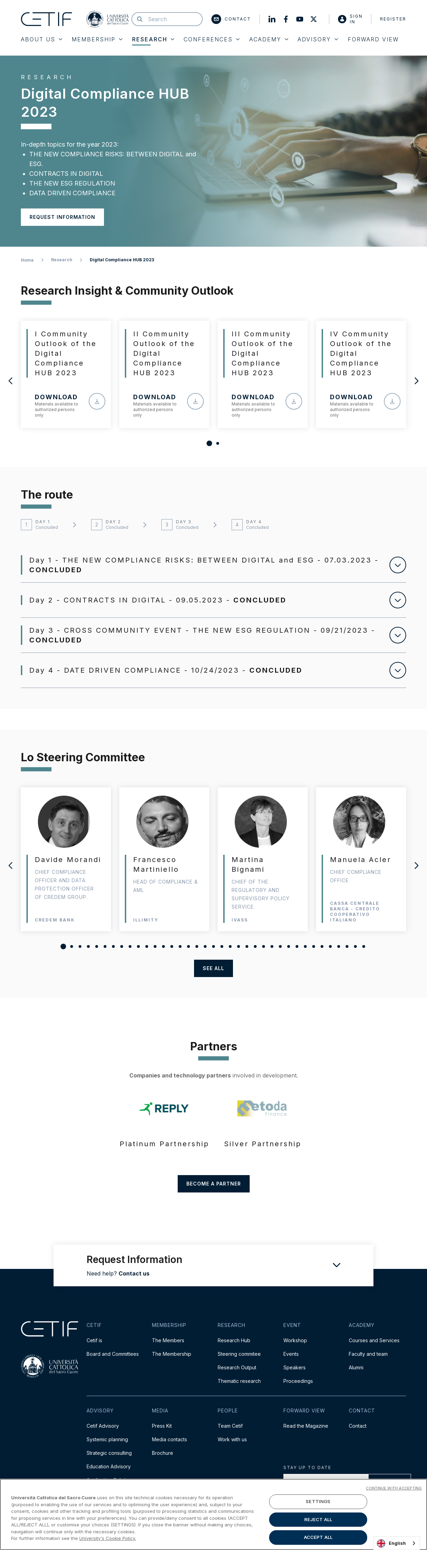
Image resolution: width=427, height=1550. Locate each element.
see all (213, 968)
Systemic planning (107, 1439)
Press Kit (162, 1426)
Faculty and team (368, 1354)
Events (291, 1354)
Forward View (373, 39)
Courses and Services (374, 1340)
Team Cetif (230, 1426)
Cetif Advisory (103, 1426)
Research (153, 39)
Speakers (294, 1367)
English (391, 1543)
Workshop (295, 1340)
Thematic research (239, 1381)
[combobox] (396, 1543)
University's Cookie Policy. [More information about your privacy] (107, 1538)
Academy (268, 39)
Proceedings (298, 1381)
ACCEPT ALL (318, 1537)
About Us (41, 39)
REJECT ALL (318, 1519)
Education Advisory (109, 1466)
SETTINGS (318, 1501)
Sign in (350, 19)
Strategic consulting (109, 1453)
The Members (168, 1340)
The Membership (171, 1354)
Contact (231, 19)
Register (393, 19)
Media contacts (169, 1439)
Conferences (212, 39)
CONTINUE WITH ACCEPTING (394, 1488)
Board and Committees (113, 1354)
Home (27, 260)
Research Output (237, 1367)
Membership (97, 39)
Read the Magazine (305, 1426)
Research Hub (234, 1340)
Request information (62, 217)
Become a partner (213, 1184)
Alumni (356, 1367)
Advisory (318, 39)
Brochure (162, 1453)
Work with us (232, 1439)
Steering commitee (239, 1354)
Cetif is (94, 1340)
